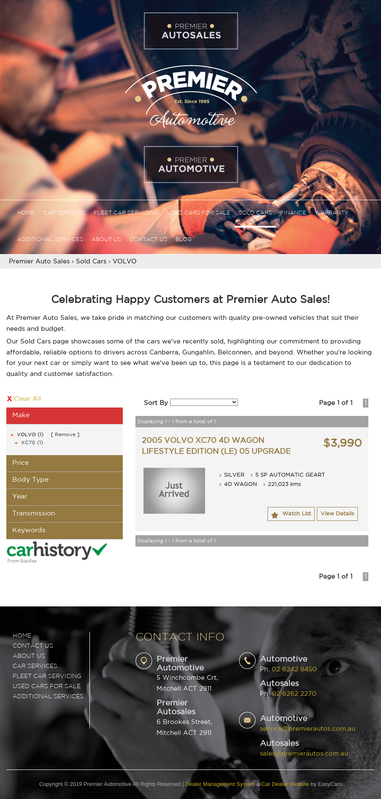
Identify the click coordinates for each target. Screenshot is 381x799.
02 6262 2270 (294, 694)
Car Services (64, 213)
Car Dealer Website (285, 784)
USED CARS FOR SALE (47, 686)
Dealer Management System (220, 784)
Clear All (27, 399)
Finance (293, 213)
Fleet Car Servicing (126, 213)
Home (26, 213)
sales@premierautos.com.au (304, 753)
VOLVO (125, 261)
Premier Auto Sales (39, 261)
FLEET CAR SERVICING (47, 676)
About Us (106, 239)
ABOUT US (29, 656)
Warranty (331, 213)
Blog (184, 239)
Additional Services (50, 239)
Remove (65, 434)
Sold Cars (255, 213)
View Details (337, 514)
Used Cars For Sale (198, 213)
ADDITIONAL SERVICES (48, 696)
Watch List (296, 514)
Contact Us (148, 239)
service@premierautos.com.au (307, 729)
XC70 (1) (32, 442)
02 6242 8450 (294, 669)
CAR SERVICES (35, 666)
